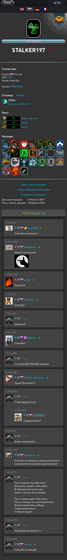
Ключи (20, 95)
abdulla (32, 337)
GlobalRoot (30, 247)
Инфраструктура (29, 118)
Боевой (24, 127)
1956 (9, 77)
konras (28, 544)
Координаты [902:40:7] (19, 104)
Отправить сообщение (33, 194)
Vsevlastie (29, 455)
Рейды (24, 122)
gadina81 (29, 299)
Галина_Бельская (34, 377)
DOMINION (16, 86)
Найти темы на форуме (33, 184)
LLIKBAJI (39, 415)
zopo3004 (33, 227)
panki (27, 279)
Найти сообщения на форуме (33, 189)
